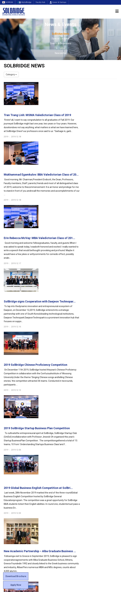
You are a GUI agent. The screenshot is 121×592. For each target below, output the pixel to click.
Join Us (7, 520)
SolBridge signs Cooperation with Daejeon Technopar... (79, 188)
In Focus (60, 48)
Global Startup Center (73, 492)
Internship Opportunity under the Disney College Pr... (77, 389)
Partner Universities (43, 523)
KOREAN (8, 2)
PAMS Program (41, 530)
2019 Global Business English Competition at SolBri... (77, 288)
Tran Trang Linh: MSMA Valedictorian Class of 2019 (76, 85)
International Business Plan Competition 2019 (72, 355)
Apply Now (15, 585)
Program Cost (99, 495)
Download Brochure (16, 576)
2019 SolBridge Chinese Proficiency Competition (75, 222)
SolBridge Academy (43, 511)
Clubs (65, 495)
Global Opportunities (45, 518)
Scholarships (98, 498)
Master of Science (42, 501)
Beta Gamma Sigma (73, 498)
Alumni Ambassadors (44, 539)
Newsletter (60, 53)
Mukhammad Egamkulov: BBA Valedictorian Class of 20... (77, 120)
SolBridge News (60, 33)
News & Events (101, 509)
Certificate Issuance (73, 511)
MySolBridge (25, 2)
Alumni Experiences (73, 501)
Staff (6, 517)
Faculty (7, 514)
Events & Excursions (60, 43)
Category (11, 74)
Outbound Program (43, 526)
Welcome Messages (14, 495)
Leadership (9, 492)
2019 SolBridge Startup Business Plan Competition (76, 255)
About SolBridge (13, 484)
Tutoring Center (70, 530)
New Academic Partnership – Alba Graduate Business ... (79, 322)
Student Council (71, 489)
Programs (39, 484)
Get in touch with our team (90, 471)
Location (8, 501)
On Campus (69, 518)
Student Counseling (72, 526)
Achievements (11, 498)
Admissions (99, 484)
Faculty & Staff (12, 509)
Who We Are (10, 489)
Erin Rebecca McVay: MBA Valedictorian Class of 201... (79, 155)
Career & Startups (59, 2)
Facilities (67, 523)
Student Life (70, 484)
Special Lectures (60, 38)
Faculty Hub (42, 2)
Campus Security (71, 533)
